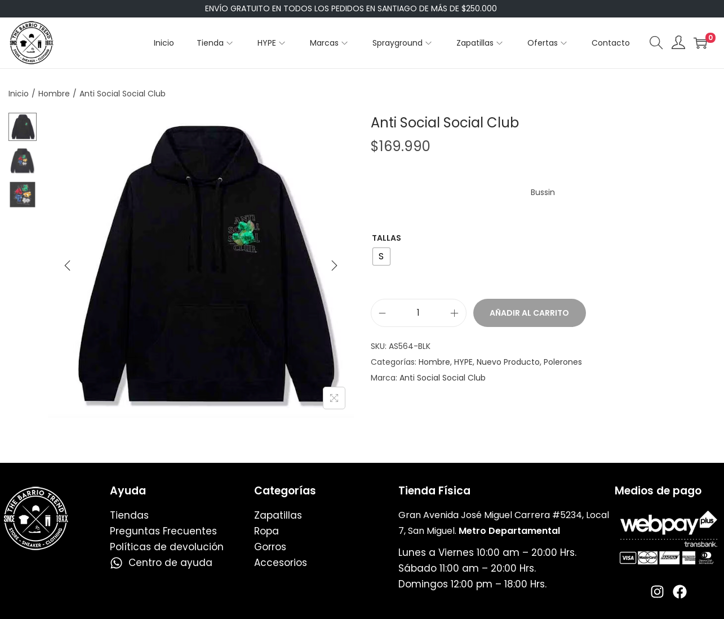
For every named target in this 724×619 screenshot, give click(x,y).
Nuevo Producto (508, 362)
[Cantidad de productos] (418, 313)
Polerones (563, 362)
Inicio (18, 93)
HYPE (463, 362)
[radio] (381, 256)
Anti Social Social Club (442, 377)
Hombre (54, 93)
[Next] (334, 265)
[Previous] (68, 265)
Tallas (386, 238)
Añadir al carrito (529, 313)
